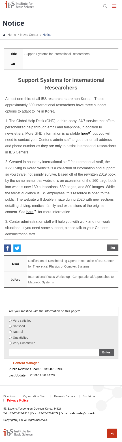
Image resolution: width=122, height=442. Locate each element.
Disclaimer (89, 396)
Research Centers (64, 396)
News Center (29, 34)
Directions (9, 396)
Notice (47, 34)
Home (12, 34)
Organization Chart (34, 396)
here (84, 133)
